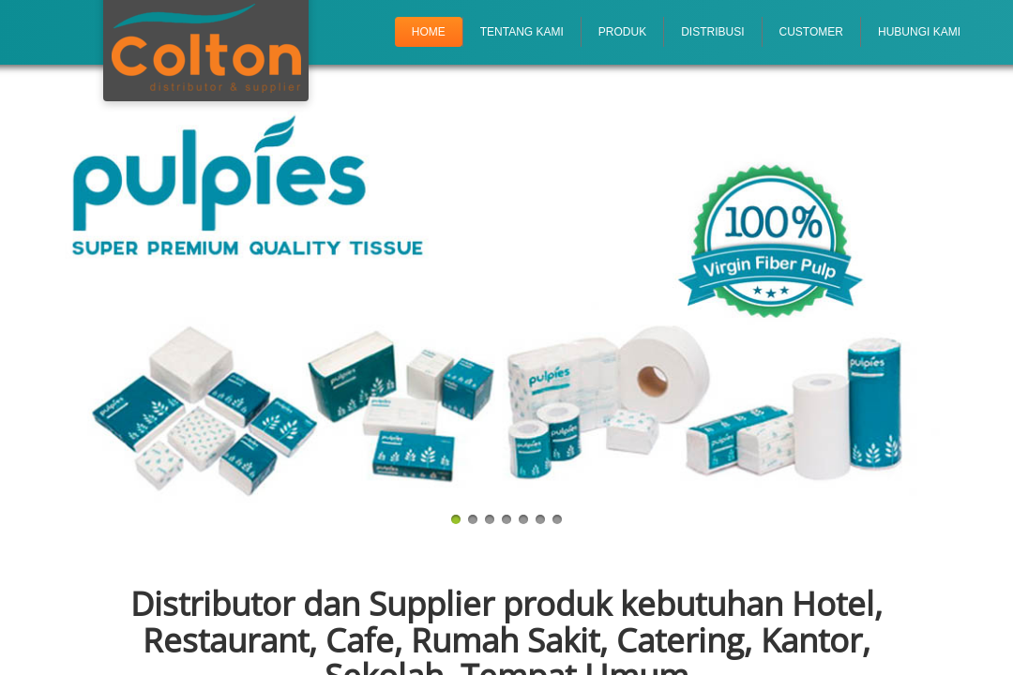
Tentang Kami (522, 31)
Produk (622, 31)
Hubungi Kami (919, 31)
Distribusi (712, 31)
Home (429, 31)
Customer (811, 31)
